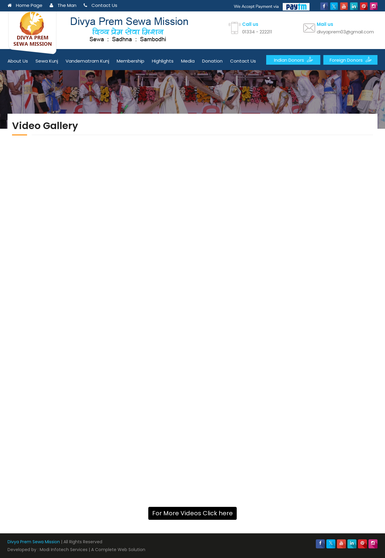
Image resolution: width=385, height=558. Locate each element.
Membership (130, 61)
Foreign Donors (350, 59)
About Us (18, 61)
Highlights (163, 61)
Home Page (25, 5)
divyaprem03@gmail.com (345, 32)
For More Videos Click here (192, 513)
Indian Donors (293, 59)
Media (188, 61)
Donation (212, 61)
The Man (63, 5)
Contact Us (100, 5)
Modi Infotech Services (64, 550)
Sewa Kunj (46, 61)
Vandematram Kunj (87, 61)
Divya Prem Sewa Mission (34, 542)
